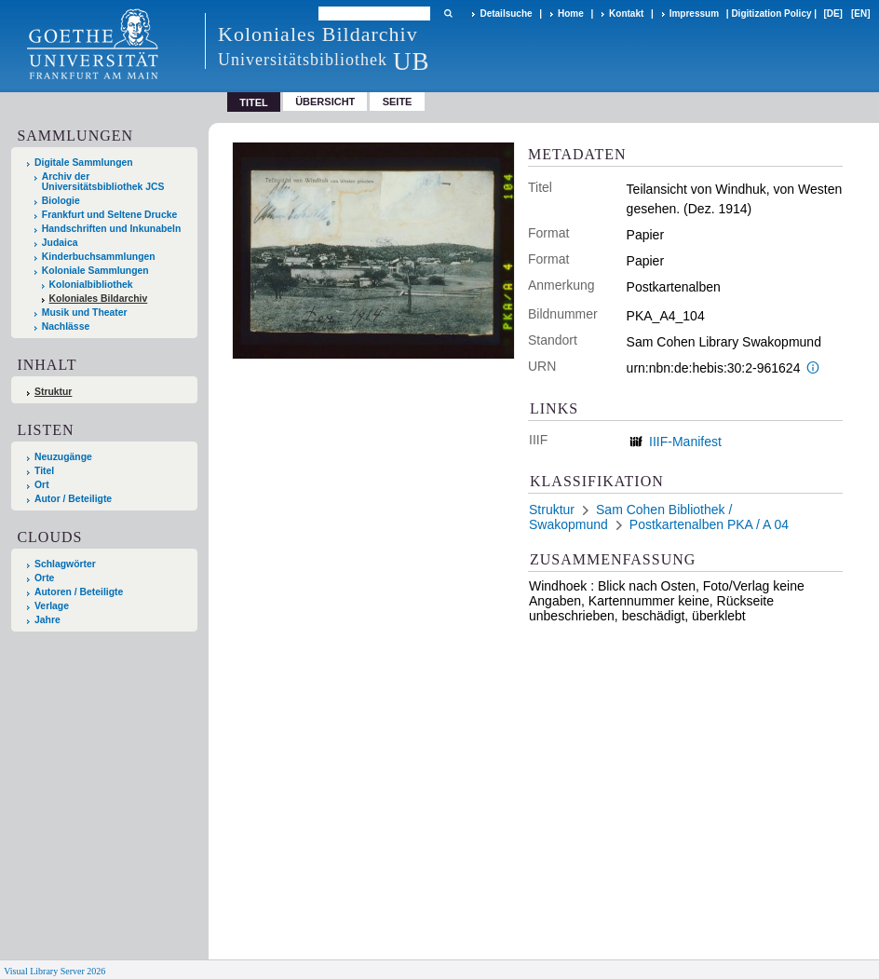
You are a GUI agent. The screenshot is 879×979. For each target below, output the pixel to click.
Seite (397, 101)
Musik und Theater (85, 312)
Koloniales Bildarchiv (98, 298)
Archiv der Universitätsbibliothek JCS (103, 181)
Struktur (53, 392)
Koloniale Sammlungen (95, 270)
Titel (44, 471)
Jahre (47, 620)
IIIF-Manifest (685, 441)
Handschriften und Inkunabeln (112, 229)
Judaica (60, 243)
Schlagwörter (65, 564)
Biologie (61, 201)
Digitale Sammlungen (83, 162)
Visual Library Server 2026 (54, 971)
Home (571, 13)
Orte (44, 578)
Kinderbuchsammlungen (99, 257)
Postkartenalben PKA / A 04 (709, 524)
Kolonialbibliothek (91, 284)
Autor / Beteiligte (73, 499)
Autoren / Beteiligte (78, 592)
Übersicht (325, 101)
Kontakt (626, 13)
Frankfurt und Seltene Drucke (110, 215)
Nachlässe (65, 326)
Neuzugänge (63, 457)
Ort (41, 485)
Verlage (51, 606)
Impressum (694, 13)
